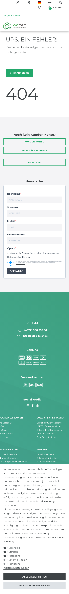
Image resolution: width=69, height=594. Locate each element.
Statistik (13, 552)
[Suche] (61, 2)
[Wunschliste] (39, 7)
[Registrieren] (29, 2)
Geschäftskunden (34, 150)
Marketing (15, 556)
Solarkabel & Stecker (47, 458)
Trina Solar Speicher (46, 437)
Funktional (15, 564)
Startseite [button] (19, 73)
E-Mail (11, 221)
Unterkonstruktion (46, 454)
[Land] (40, 3)
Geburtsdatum (16, 234)
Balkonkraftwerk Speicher (49, 423)
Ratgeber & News (11, 15)
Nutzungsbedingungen (20, 263)
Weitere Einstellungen (16, 568)
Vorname (12, 207)
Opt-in (11, 248)
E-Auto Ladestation (46, 461)
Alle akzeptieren (34, 577)
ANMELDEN (16, 270)
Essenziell (14, 548)
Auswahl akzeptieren (34, 585)
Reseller (34, 162)
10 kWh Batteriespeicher (49, 426)
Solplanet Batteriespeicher (50, 430)
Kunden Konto (35, 141)
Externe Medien (18, 560)
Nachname (13, 194)
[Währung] (50, 2)
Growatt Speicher (45, 433)
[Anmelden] (18, 2)
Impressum (57, 529)
